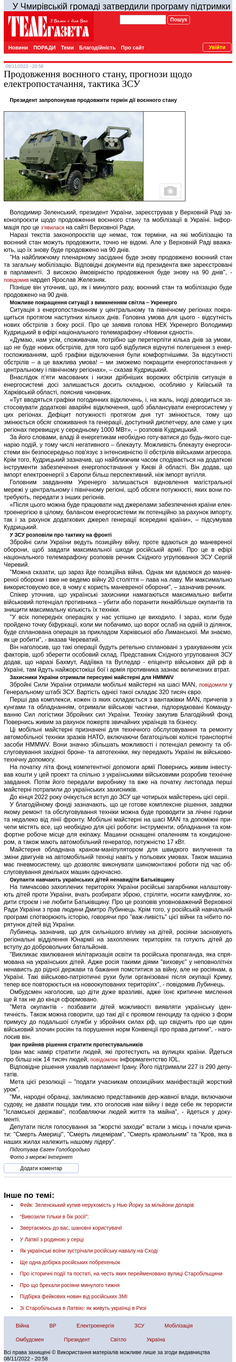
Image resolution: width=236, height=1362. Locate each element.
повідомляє (104, 1060)
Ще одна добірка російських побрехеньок (70, 1262)
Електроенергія (95, 1326)
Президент (77, 1340)
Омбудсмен (30, 1340)
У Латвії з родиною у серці (52, 1239)
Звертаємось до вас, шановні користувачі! (71, 1228)
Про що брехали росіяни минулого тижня (69, 1285)
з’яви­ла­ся (53, 227)
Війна (22, 1326)
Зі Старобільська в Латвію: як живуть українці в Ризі (83, 1308)
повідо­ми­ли (214, 685)
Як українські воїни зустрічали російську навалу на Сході (89, 1251)
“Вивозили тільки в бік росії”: (54, 1217)
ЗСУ (139, 1326)
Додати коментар (41, 1168)
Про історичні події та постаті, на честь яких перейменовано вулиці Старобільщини (121, 1274)
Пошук (178, 19)
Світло (118, 1340)
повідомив (17, 280)
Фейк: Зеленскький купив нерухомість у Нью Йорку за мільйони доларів (107, 1205)
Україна (155, 1340)
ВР (53, 1326)
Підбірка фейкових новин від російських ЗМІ (73, 1296)
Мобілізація (178, 1326)
